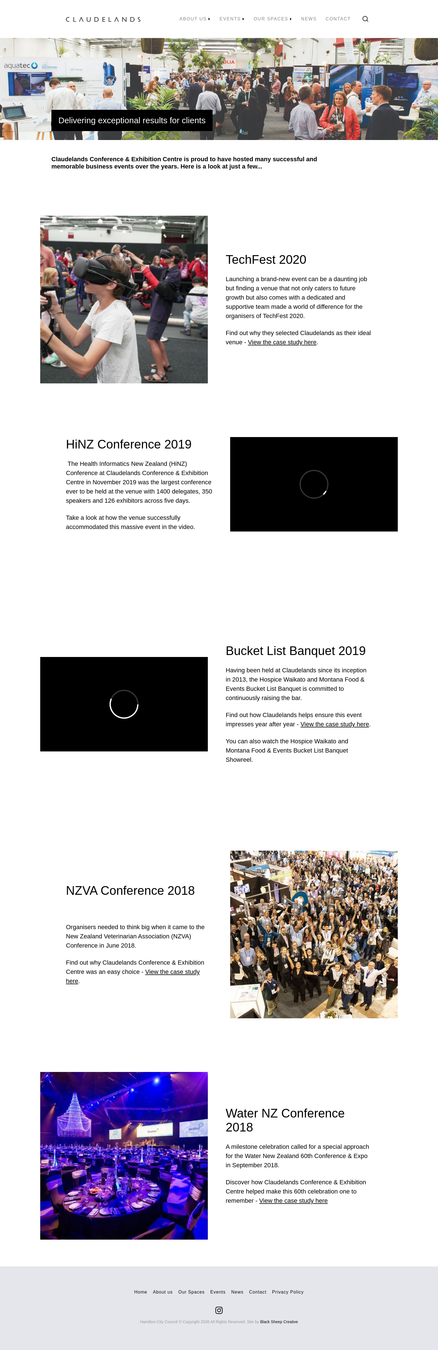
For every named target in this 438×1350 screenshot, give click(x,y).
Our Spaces (191, 1292)
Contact (257, 1292)
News (237, 1292)
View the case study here (282, 342)
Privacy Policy (288, 1292)
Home (140, 1292)
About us (163, 1292)
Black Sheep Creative (279, 1322)
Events (218, 1292)
